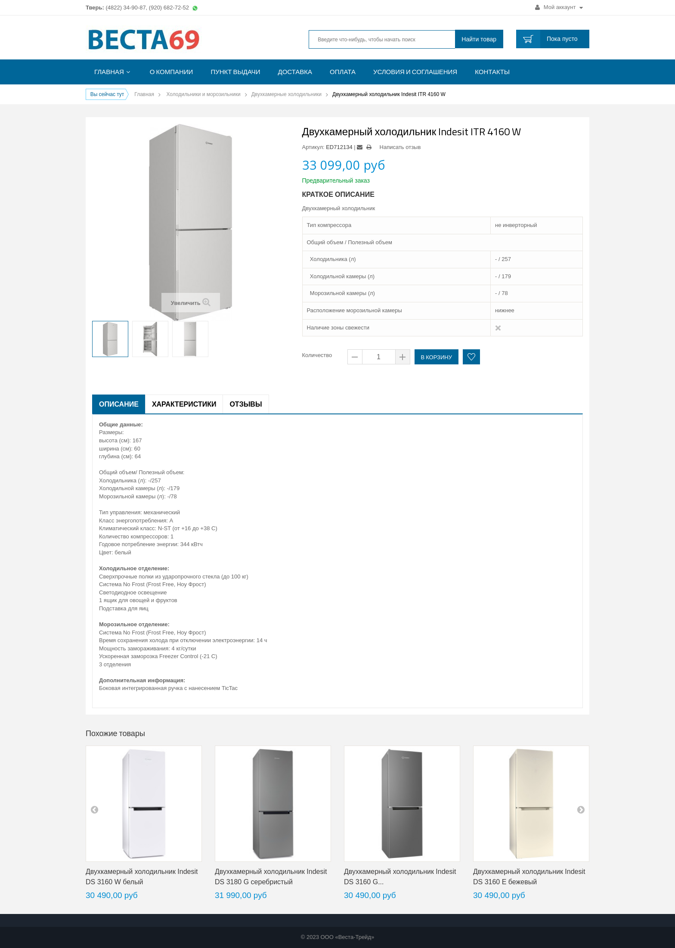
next (580, 809)
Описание (119, 404)
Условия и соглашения (415, 72)
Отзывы (245, 404)
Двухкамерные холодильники (286, 94)
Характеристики (184, 404)
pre (94, 809)
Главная (109, 72)
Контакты (492, 72)
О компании (171, 72)
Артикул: (313, 147)
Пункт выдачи (235, 72)
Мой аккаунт (559, 7)
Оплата (343, 72)
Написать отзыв (400, 147)
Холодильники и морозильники (203, 94)
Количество (317, 355)
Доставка (295, 72)
